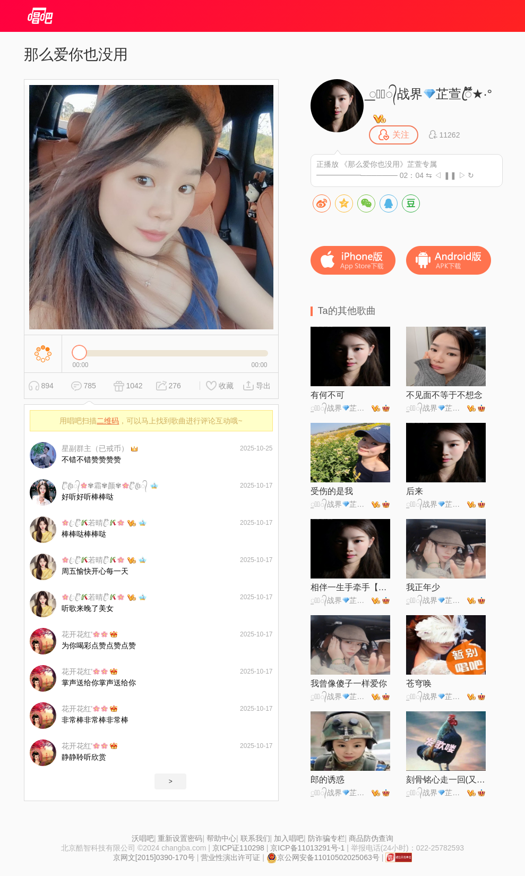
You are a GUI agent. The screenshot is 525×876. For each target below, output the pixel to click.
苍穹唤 (419, 683)
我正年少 (423, 587)
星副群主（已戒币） (95, 448)
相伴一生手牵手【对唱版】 (350, 587)
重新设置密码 (180, 838)
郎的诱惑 (328, 779)
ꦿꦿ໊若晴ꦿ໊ (93, 522)
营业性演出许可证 (230, 857)
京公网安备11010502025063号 (323, 857)
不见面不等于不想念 (444, 394)
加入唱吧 (289, 838)
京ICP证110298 (238, 848)
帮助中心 (221, 838)
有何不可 (328, 394)
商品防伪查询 (371, 838)
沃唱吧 (143, 838)
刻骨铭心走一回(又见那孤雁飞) (446, 779)
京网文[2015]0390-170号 (154, 857)
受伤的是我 (332, 491)
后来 (414, 491)
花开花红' (85, 634)
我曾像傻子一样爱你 (349, 683)
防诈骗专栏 (326, 838)
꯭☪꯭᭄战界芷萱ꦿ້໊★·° (431, 94)
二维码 (108, 420)
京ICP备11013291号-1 (307, 848)
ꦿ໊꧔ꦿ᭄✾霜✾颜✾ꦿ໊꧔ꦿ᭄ (105, 485)
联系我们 (255, 838)
